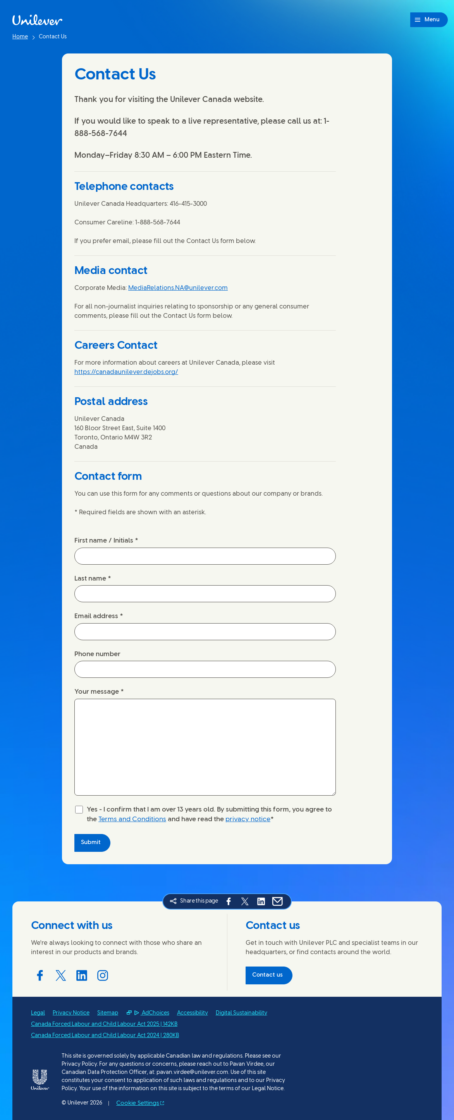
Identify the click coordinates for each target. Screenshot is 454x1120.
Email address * (98, 616)
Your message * (99, 691)
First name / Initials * (106, 540)
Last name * (92, 578)
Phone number (97, 654)
